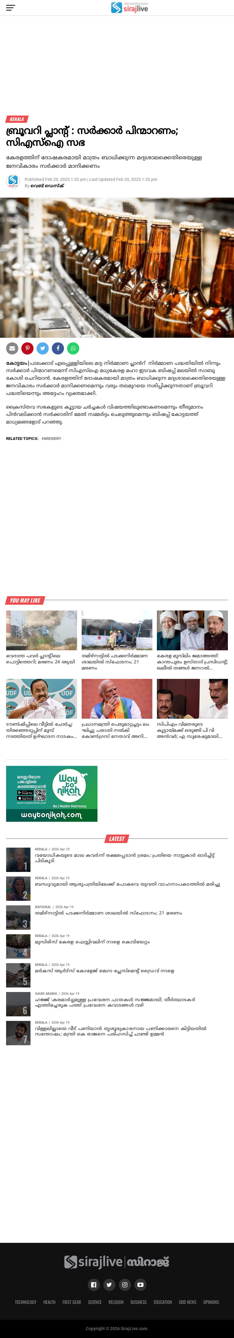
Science (95, 1302)
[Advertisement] (117, 73)
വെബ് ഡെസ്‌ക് (47, 186)
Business (139, 1302)
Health (50, 1302)
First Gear (71, 1302)
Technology (25, 1302)
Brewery (52, 439)
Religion (115, 1302)
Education (163, 1302)
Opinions (211, 1302)
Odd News (187, 1302)
